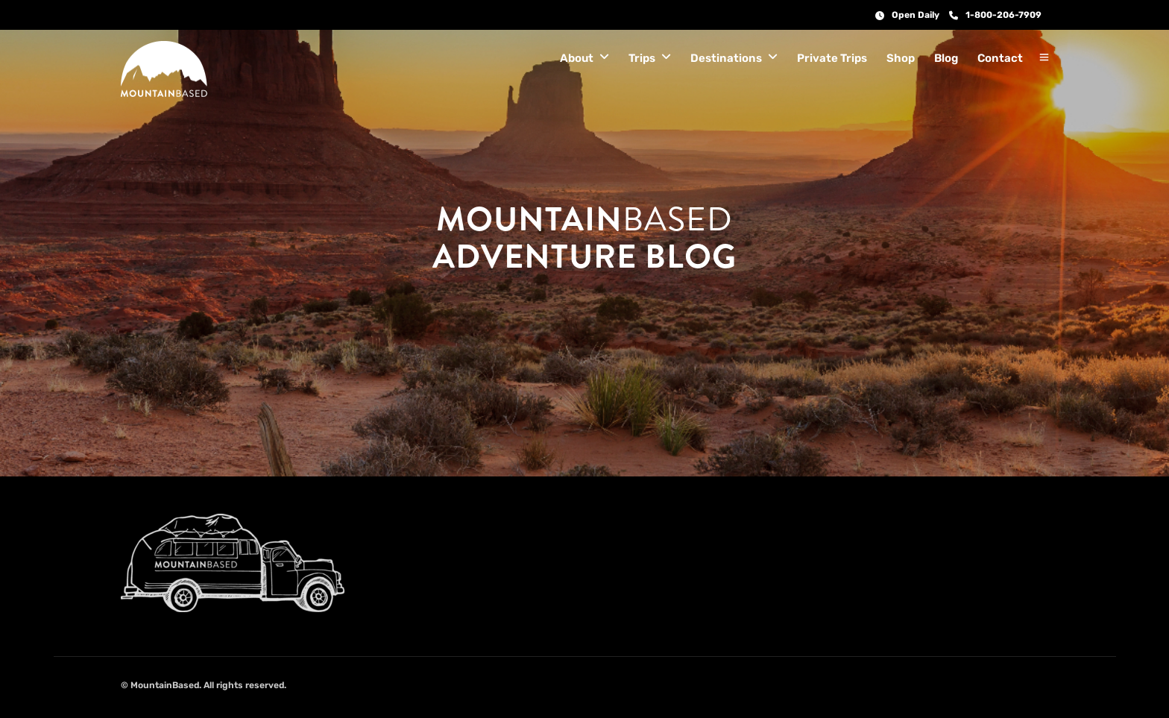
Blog (946, 58)
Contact (1000, 58)
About (576, 58)
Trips (641, 58)
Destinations (726, 58)
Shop (900, 58)
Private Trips (832, 58)
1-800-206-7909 (995, 15)
